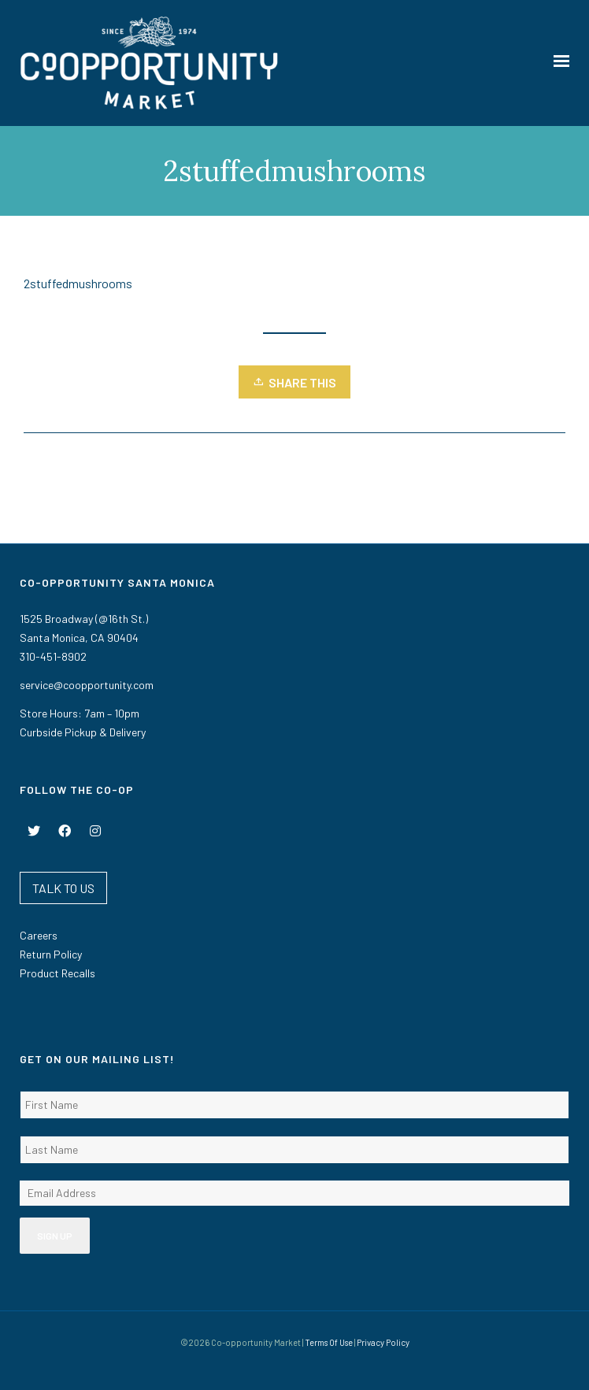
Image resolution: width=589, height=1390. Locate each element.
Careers (38, 935)
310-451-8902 (53, 656)
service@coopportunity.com (87, 684)
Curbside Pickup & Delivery (83, 732)
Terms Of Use (329, 1342)
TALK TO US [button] (63, 887)
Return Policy (51, 954)
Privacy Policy (383, 1342)
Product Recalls (57, 973)
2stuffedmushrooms (78, 283)
